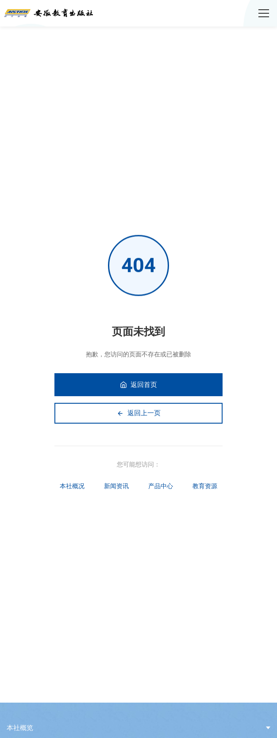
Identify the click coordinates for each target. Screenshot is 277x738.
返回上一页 (139, 413)
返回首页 (138, 385)
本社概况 (72, 485)
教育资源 (204, 485)
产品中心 (160, 485)
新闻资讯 (116, 485)
